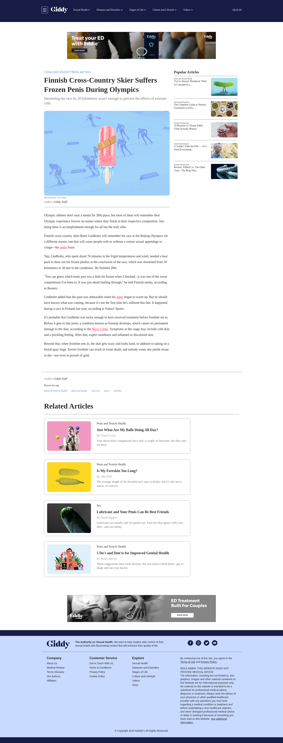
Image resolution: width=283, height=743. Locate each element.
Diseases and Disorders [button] (108, 9)
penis (63, 247)
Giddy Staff (60, 201)
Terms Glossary (55, 672)
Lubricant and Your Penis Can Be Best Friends (133, 512)
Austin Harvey (108, 558)
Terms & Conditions (100, 667)
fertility (118, 390)
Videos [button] (186, 9)
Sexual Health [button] (80, 9)
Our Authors (53, 676)
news (106, 390)
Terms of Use (187, 661)
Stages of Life (140, 672)
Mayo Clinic (100, 329)
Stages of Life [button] (136, 9)
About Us (52, 663)
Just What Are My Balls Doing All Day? (127, 430)
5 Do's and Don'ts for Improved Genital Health (133, 553)
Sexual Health (140, 663)
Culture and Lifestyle (56, 71)
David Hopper (109, 517)
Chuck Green (108, 435)
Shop (135, 685)
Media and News (81, 71)
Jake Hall (106, 476)
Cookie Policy (97, 676)
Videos (136, 680)
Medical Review (55, 667)
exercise (95, 390)
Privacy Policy (97, 672)
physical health (79, 390)
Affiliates (51, 680)
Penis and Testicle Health (183, 79)
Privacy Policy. (209, 661)
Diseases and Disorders (145, 667)
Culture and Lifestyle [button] (163, 9)
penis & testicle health (55, 390)
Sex (99, 505)
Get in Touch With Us (101, 663)
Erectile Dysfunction (181, 102)
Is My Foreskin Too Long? (117, 471)
